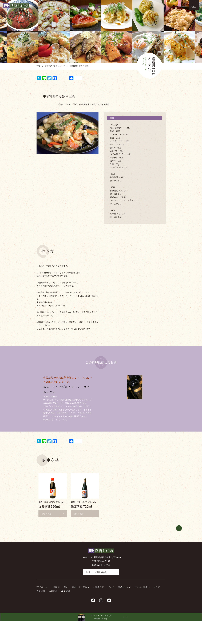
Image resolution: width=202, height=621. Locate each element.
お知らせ (56, 587)
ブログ (111, 587)
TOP (38, 66)
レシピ (157, 587)
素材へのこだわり (80, 587)
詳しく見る (54, 513)
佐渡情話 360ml (49, 506)
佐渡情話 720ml (81, 506)
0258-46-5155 (103, 561)
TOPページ (42, 587)
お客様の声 (98, 587)
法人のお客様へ (142, 587)
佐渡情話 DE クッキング (55, 66)
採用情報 (65, 591)
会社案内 (53, 591)
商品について (124, 587)
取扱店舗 (41, 591)
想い (66, 587)
